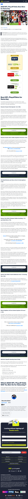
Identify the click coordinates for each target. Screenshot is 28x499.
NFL (1, 4)
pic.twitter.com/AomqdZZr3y (15, 323)
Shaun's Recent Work (6, 412)
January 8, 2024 (19, 151)
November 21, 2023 (20, 243)
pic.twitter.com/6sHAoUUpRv (14, 148)
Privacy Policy (7, 459)
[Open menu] (26, 1)
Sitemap (20, 461)
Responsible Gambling (14, 463)
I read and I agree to (9, 442)
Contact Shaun (5, 415)
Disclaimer (8, 461)
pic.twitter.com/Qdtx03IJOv (16, 240)
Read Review (14, 55)
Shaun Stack (4, 402)
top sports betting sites (15, 281)
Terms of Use (20, 459)
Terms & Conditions (11, 442)
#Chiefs (4, 235)
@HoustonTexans (7, 147)
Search (24, 452)
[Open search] (24, 1)
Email (2, 438)
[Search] (12, 452)
